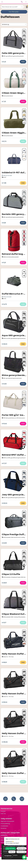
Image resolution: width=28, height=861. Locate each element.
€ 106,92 (5, 742)
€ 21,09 (4, 543)
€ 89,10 (4, 662)
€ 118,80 (4, 782)
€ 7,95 (4, 183)
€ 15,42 (4, 423)
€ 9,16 (4, 223)
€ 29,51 (4, 583)
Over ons (3, 813)
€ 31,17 (4, 622)
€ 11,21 (4, 262)
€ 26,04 (4, 344)
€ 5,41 (4, 62)
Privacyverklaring (5, 823)
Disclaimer (3, 828)
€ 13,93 (4, 384)
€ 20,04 (4, 503)
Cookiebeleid (4, 826)
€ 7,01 (4, 101)
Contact (3, 811)
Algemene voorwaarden (7, 821)
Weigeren (15, 855)
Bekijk (23, 62)
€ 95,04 (4, 702)
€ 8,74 (4, 141)
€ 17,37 (4, 463)
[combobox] (10, 6)
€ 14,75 (4, 304)
